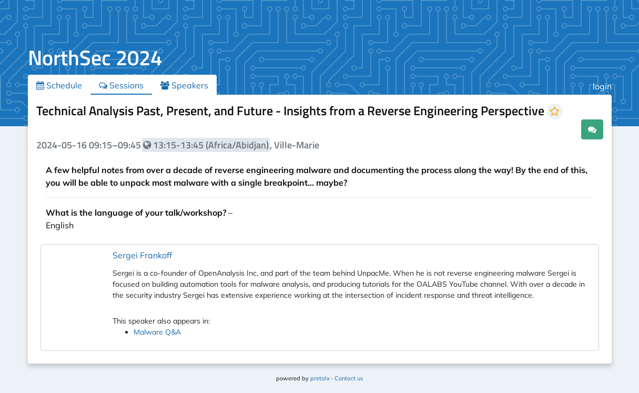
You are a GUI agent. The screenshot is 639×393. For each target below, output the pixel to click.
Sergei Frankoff (142, 255)
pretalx (320, 378)
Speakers (184, 85)
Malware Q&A (157, 332)
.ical (563, 129)
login (602, 86)
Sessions (121, 85)
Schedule (59, 85)
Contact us (348, 378)
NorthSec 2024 (95, 58)
